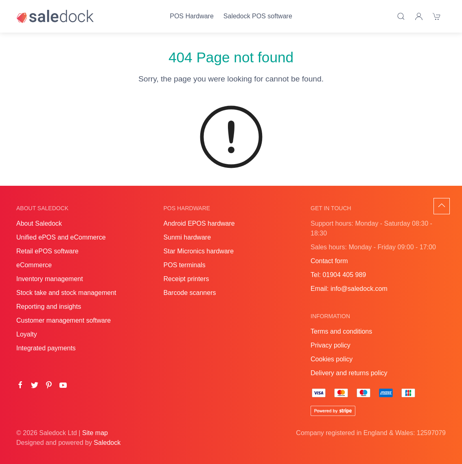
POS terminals (185, 265)
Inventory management (49, 278)
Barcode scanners (190, 292)
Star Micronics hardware (199, 251)
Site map (95, 432)
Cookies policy (332, 359)
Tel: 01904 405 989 (338, 274)
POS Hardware (192, 16)
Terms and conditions (341, 331)
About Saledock (39, 223)
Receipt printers (186, 278)
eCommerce (34, 265)
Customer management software (63, 320)
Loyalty (26, 334)
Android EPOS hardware (199, 223)
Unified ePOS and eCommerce (61, 237)
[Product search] (401, 16)
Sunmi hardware (187, 237)
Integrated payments (46, 348)
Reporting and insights (48, 306)
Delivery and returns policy (349, 372)
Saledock (107, 442)
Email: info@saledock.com (349, 288)
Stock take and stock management (66, 292)
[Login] (419, 16)
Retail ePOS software (47, 251)
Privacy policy (330, 345)
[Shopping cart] (437, 16)
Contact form (329, 260)
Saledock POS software (257, 16)
